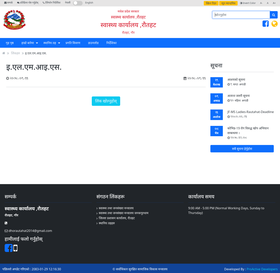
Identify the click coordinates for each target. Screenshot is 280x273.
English (89, 2)
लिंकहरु (15, 53)
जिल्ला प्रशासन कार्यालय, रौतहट (117, 218)
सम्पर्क (8, 2)
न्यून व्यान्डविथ (228, 3)
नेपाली (67, 2)
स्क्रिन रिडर (211, 3)
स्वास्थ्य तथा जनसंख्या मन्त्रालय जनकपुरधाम (123, 213)
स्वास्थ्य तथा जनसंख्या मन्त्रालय (116, 208)
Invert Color (248, 3)
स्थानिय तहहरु (107, 223)
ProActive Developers (262, 269)
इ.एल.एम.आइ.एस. (36, 53)
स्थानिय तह (50, 43)
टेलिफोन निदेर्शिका (51, 2)
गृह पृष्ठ (10, 43)
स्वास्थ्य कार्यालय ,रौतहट (128, 24)
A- (261, 3)
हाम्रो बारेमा (27, 43)
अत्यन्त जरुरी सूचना (239, 98)
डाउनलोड (93, 43)
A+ (274, 3)
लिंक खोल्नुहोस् (106, 101)
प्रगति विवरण (73, 43)
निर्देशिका (111, 43)
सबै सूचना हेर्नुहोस (242, 149)
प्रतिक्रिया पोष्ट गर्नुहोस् (27, 2)
